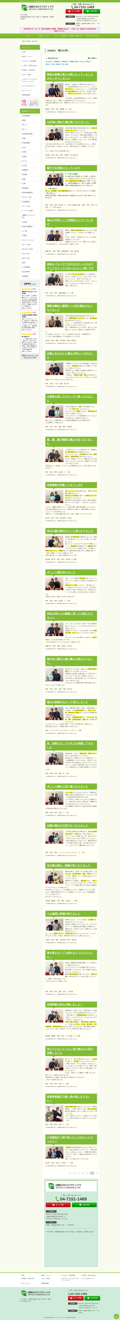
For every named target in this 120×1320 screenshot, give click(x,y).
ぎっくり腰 (26, 244)
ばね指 (25, 222)
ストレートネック (28, 240)
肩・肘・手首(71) (85, 61)
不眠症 (25, 235)
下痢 (24, 183)
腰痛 (24, 120)
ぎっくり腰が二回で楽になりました (67, 786)
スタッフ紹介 (27, 74)
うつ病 (25, 231)
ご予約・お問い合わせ (92, 36)
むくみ (25, 161)
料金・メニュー (44, 36)
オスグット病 (27, 197)
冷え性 (25, 165)
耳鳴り (25, 152)
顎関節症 (25, 276)
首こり (25, 129)
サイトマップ (27, 90)
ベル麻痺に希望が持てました (63, 913)
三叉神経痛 (26, 267)
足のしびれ (26, 258)
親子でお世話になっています (63, 168)
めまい (25, 147)
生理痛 (25, 174)
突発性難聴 (26, 143)
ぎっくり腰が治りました (61, 572)
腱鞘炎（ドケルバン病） (29, 216)
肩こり (25, 125)
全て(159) (48, 61)
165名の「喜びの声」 (76, 36)
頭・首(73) (65, 64)
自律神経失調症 (28, 134)
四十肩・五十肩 (28, 249)
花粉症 (25, 156)
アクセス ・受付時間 (60, 36)
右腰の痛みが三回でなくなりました (67, 825)
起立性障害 (26, 271)
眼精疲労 (25, 170)
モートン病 (26, 206)
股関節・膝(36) (74, 61)
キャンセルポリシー (29, 86)
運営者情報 (26, 95)
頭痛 (24, 138)
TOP (27, 36)
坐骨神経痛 (26, 115)
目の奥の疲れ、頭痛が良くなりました (69, 865)
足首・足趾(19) (56, 64)
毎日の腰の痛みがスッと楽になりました (70, 531)
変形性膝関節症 (28, 192)
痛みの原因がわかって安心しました (67, 702)
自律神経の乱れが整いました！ (65, 1004)
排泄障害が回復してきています (65, 485)
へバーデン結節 (28, 210)
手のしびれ (26, 253)
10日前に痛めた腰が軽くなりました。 (69, 122)
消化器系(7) (57, 61)
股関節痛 (25, 188)
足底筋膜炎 (26, 201)
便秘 (24, 179)
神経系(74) (65, 61)
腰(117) (48, 64)
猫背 (24, 262)
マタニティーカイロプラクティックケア (30, 80)
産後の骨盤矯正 (28, 226)
